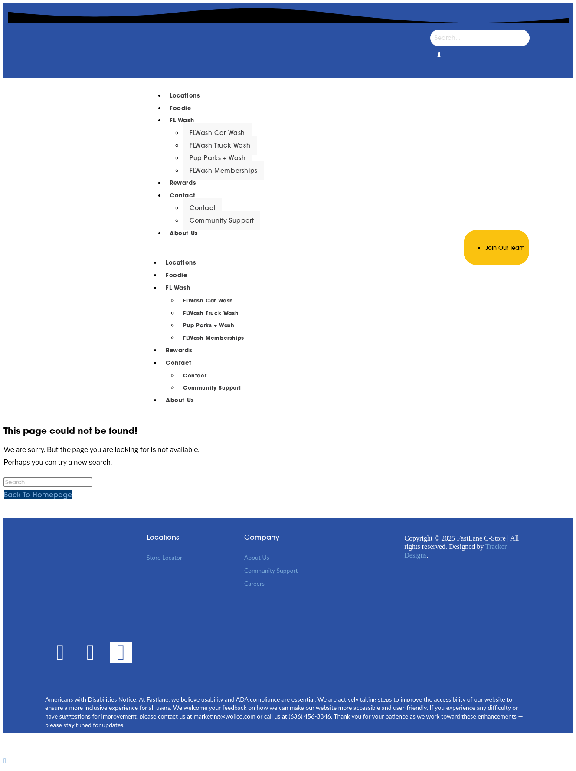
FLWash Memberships (224, 170)
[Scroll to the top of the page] (4, 761)
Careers (254, 583)
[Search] (480, 38)
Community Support (222, 220)
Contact (182, 195)
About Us (184, 233)
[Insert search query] (47, 482)
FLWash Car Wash (217, 133)
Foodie (180, 108)
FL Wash (182, 120)
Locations (185, 95)
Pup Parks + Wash (218, 158)
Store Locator (164, 557)
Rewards (183, 183)
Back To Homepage (38, 494)
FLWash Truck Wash (220, 145)
